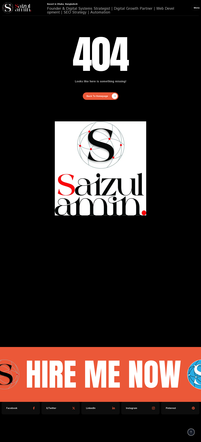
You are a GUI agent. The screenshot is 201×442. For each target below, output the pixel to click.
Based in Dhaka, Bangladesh (62, 4)
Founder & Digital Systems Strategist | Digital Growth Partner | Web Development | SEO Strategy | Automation (110, 10)
